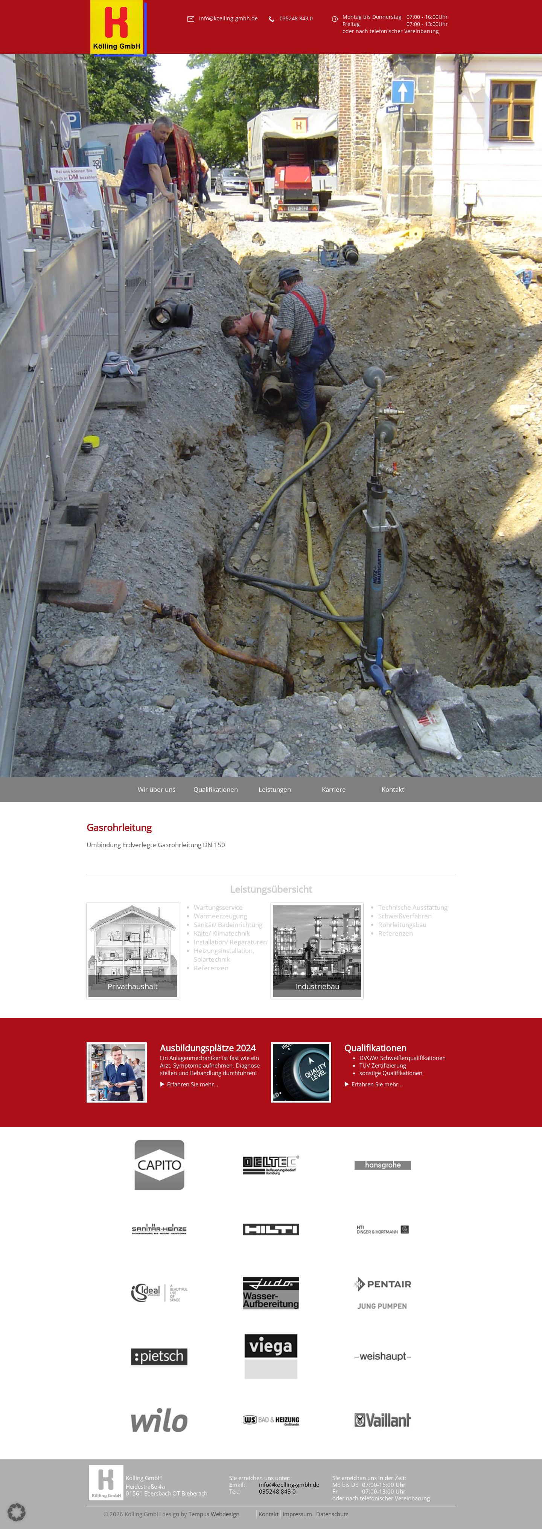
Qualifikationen (215, 789)
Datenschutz (332, 1514)
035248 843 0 (277, 1491)
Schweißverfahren (405, 916)
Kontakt (393, 789)
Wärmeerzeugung (220, 916)
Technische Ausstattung (413, 907)
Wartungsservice (218, 907)
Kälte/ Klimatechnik (222, 933)
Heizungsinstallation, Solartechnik (224, 955)
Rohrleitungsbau (402, 924)
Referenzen (211, 968)
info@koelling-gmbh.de (289, 1484)
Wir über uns (156, 789)
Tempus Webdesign (214, 1514)
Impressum (297, 1514)
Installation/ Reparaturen (230, 942)
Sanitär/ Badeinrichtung (228, 924)
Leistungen (275, 789)
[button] (16, 1512)
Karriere (334, 789)
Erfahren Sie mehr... (192, 1084)
